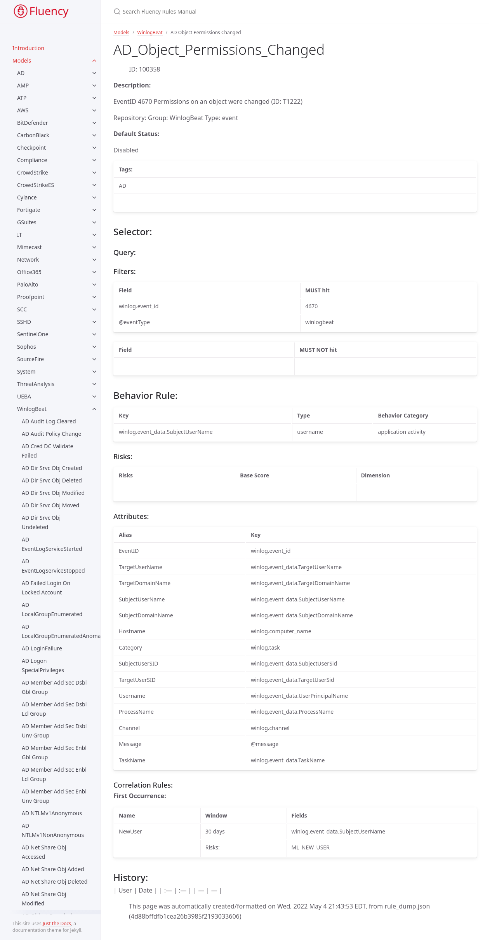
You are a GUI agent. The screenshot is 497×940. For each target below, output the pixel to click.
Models (21, 60)
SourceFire (30, 359)
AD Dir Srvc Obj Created (52, 468)
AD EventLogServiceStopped (53, 565)
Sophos (26, 346)
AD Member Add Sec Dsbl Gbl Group (54, 687)
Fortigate (28, 209)
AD (20, 73)
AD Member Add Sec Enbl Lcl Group (54, 774)
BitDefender (32, 122)
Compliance (32, 160)
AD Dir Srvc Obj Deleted (52, 480)
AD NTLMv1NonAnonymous (53, 830)
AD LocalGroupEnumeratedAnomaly (61, 631)
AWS (22, 110)
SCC (22, 309)
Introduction (28, 48)
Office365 (29, 272)
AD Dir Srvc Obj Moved (50, 505)
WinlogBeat (32, 408)
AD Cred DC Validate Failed (47, 450)
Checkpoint (31, 147)
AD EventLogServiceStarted (52, 544)
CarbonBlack (33, 135)
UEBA (24, 396)
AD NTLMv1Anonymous (52, 813)
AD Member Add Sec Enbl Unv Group (54, 796)
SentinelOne (33, 334)
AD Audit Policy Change (52, 433)
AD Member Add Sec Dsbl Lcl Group (54, 709)
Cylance (27, 197)
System (26, 371)
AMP (23, 85)
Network (28, 259)
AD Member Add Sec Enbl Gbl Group (54, 752)
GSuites (26, 222)
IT (19, 234)
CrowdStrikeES (35, 185)
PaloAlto (27, 284)
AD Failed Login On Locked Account (46, 587)
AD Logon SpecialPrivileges (43, 665)
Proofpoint (30, 297)
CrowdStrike (32, 172)
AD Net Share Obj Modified (44, 898)
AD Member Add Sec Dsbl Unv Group (54, 730)
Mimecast (29, 247)
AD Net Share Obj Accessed (44, 852)
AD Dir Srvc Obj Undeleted (41, 522)
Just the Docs (57, 923)
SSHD (24, 321)
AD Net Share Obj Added (53, 869)
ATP (21, 97)
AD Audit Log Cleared (49, 421)
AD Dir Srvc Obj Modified (53, 492)
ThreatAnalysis (35, 384)
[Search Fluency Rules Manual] (237, 11)
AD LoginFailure (42, 648)
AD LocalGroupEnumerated (52, 609)
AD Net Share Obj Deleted (54, 881)
